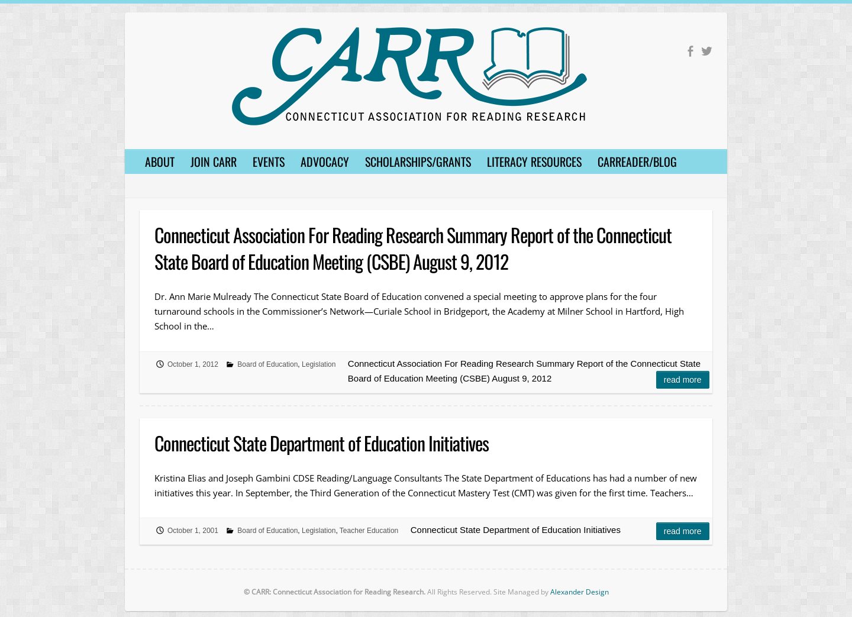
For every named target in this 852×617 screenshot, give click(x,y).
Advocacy (325, 161)
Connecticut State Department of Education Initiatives (321, 443)
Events (269, 161)
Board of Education (267, 364)
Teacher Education (369, 530)
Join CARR (214, 161)
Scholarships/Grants (418, 161)
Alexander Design (579, 592)
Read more (683, 380)
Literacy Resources (534, 161)
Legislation (318, 364)
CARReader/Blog (637, 161)
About (160, 161)
